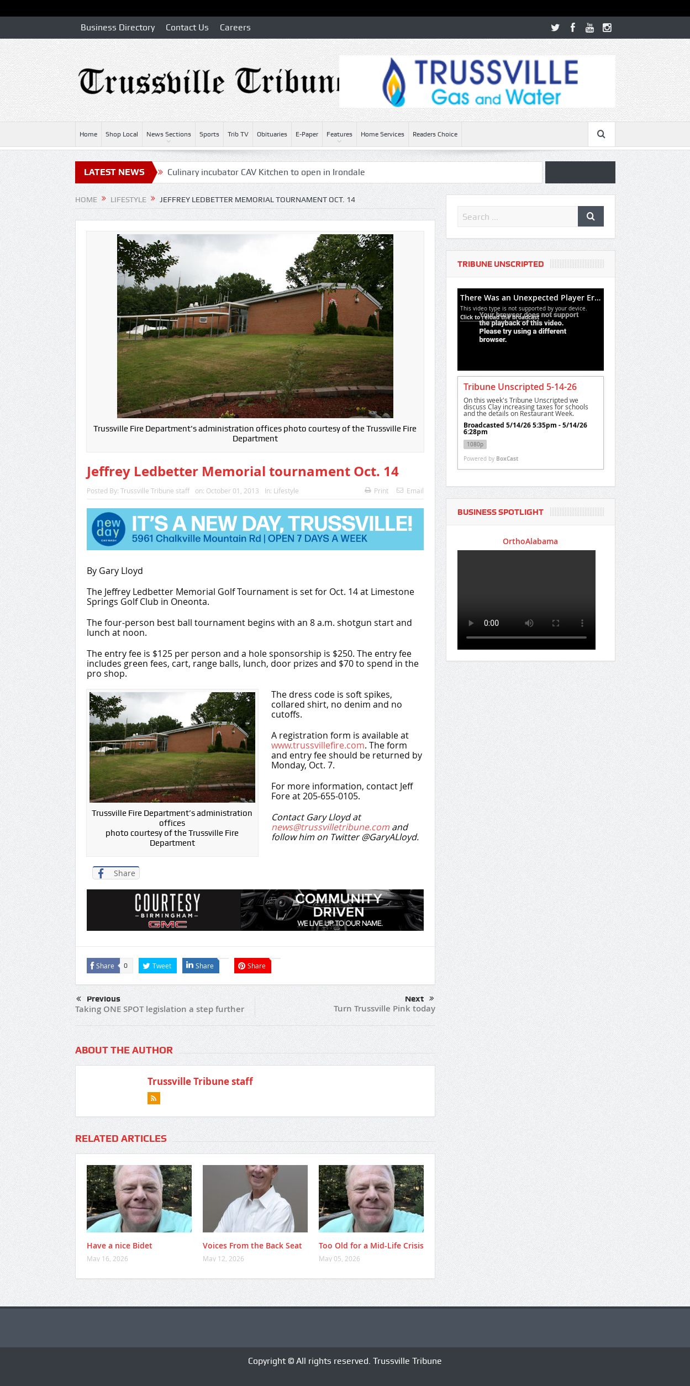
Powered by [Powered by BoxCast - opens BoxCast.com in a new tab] (490, 458)
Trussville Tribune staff (154, 490)
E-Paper (307, 134)
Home (88, 134)
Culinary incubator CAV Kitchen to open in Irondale (266, 172)
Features (339, 134)
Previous (98, 999)
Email (410, 490)
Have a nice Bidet (119, 1245)
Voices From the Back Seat (252, 1245)
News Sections (168, 134)
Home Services (382, 134)
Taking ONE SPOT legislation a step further (159, 1009)
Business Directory (118, 27)
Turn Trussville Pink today (384, 1008)
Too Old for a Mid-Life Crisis (371, 1245)
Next (419, 999)
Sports (209, 134)
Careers (235, 27)
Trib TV (238, 134)
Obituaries (272, 134)
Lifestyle (286, 490)
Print (376, 490)
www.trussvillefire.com (318, 745)
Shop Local (122, 134)
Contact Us (187, 27)
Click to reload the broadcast (499, 317)
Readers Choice (435, 134)
